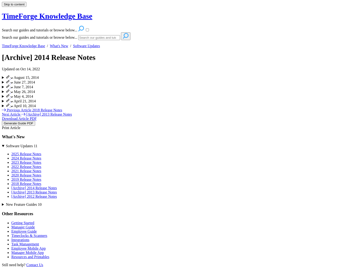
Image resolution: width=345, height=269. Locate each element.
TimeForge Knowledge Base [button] (47, 16)
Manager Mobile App (27, 253)
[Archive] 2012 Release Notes (34, 196)
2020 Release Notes (26, 175)
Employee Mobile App (28, 248)
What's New (59, 46)
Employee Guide (24, 231)
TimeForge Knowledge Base (23, 46)
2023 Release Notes (26, 162)
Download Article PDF (19, 119)
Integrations (20, 240)
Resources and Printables (30, 257)
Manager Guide (23, 227)
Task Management (25, 244)
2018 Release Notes (26, 184)
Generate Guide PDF (18, 123)
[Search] (99, 37)
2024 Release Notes (26, 158)
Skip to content (14, 4)
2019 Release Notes (26, 179)
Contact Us (34, 265)
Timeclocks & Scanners (29, 236)
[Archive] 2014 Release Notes (49, 57)
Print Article (11, 128)
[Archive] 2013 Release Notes (34, 192)
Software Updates (86, 46)
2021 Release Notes (26, 171)
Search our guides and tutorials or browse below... (39, 37)
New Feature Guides (24, 204)
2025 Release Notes (26, 154)
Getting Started (22, 223)
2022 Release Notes (26, 167)
